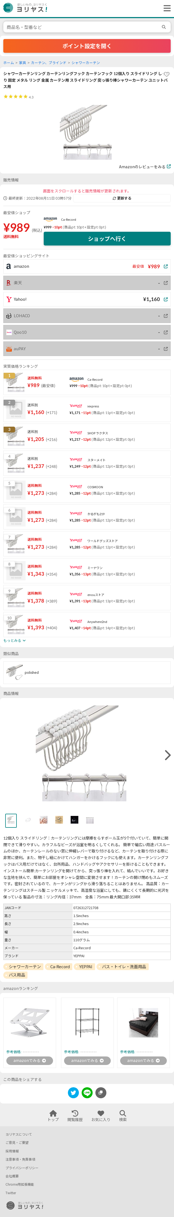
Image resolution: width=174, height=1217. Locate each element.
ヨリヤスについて (18, 1134)
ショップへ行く (107, 238)
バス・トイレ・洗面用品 (124, 966)
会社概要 (12, 1176)
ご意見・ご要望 (17, 1143)
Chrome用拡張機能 (19, 1184)
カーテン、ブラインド (49, 63)
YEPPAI (85, 966)
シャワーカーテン (85, 63)
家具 (22, 63)
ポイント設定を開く (87, 46)
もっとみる (14, 640)
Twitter (10, 1193)
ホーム (8, 63)
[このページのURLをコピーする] (100, 1092)
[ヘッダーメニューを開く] (166, 8)
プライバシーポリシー (21, 1168)
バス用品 (17, 974)
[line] (87, 1093)
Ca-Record (68, 219)
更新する (122, 198)
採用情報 (12, 1151)
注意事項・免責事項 (20, 1159)
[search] (164, 26)
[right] (167, 755)
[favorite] (166, 74)
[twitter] (73, 1093)
